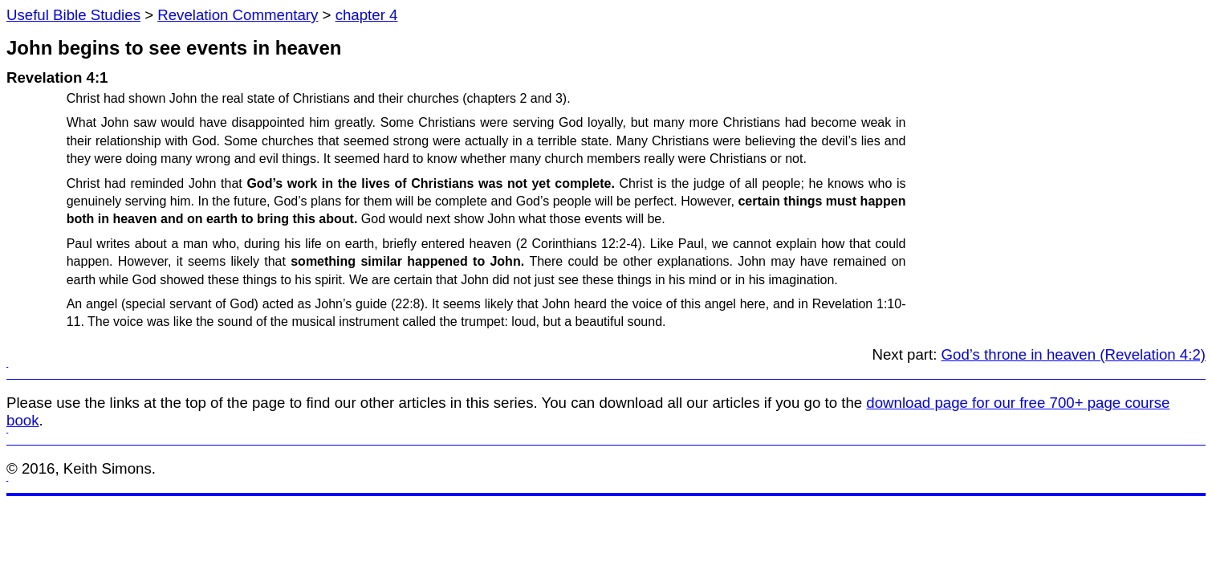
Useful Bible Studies (73, 14)
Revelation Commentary (237, 14)
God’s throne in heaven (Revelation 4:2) (1074, 354)
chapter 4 (367, 14)
